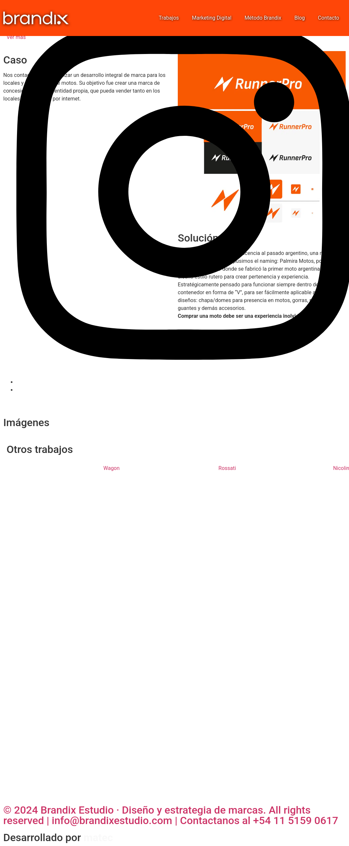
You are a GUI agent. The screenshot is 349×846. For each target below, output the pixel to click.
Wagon (111, 468)
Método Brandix (263, 18)
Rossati (227, 468)
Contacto (328, 18)
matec (98, 837)
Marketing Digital (211, 18)
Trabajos (169, 18)
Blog (299, 18)
